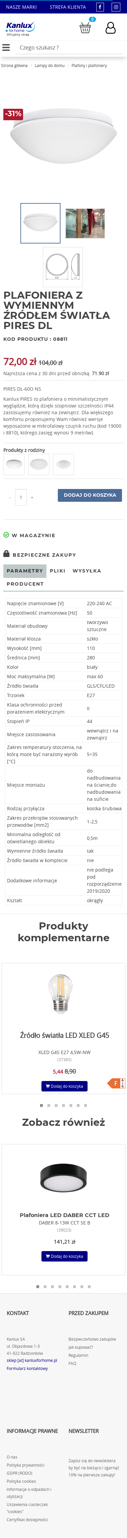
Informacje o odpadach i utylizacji (29, 1493)
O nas (12, 1457)
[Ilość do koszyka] (21, 497)
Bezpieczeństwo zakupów (92, 1339)
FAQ (72, 1363)
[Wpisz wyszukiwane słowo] (69, 47)
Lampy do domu (50, 65)
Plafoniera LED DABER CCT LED (64, 1215)
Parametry (25, 571)
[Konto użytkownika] (114, 28)
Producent (25, 584)
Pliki (58, 571)
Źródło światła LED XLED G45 (64, 1035)
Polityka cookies (21, 1481)
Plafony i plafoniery (89, 65)
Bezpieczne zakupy (39, 555)
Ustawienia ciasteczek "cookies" (27, 1508)
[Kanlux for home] (20, 27)
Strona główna (14, 65)
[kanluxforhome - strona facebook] (100, 7)
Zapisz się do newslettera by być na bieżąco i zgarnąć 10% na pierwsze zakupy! (94, 1467)
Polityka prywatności (25, 1465)
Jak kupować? (81, 1347)
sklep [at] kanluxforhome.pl (32, 1360)
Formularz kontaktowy (27, 1368)
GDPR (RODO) (19, 1473)
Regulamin (78, 1355)
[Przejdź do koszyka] (85, 27)
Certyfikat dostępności (27, 1519)
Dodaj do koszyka (90, 495)
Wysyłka (87, 571)
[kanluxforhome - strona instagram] (116, 7)
